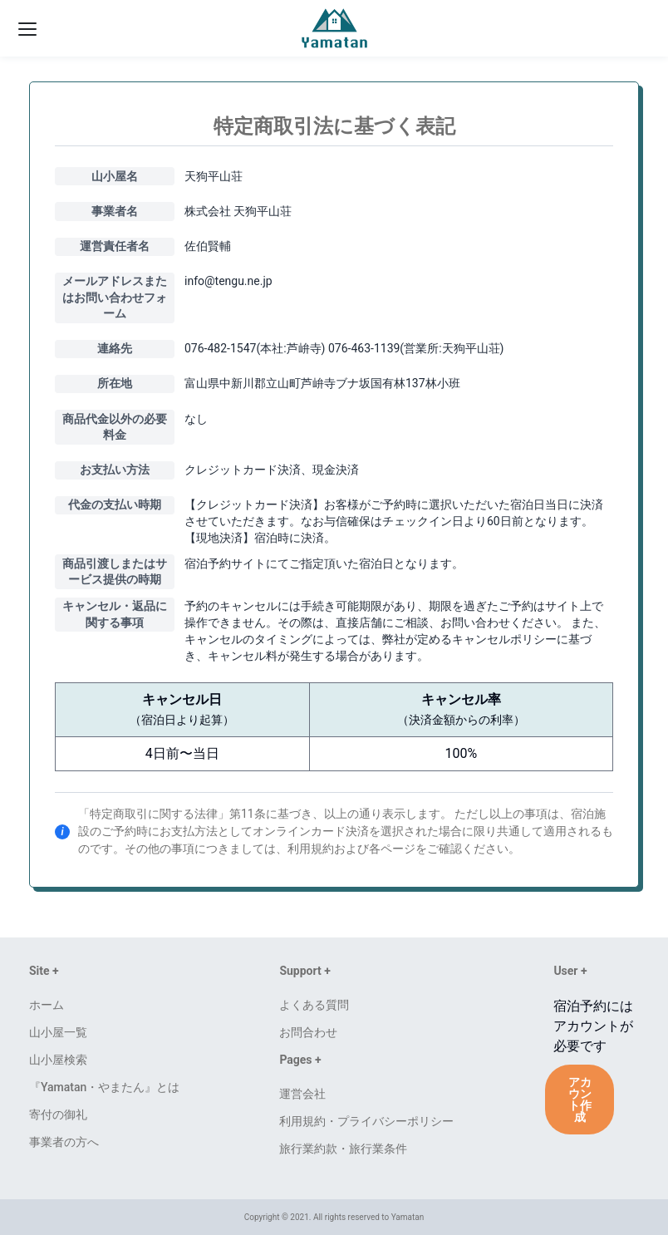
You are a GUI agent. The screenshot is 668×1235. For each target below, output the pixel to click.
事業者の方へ (64, 1142)
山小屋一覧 (58, 1032)
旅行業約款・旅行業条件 (343, 1148)
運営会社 (302, 1093)
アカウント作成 (580, 1099)
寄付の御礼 (58, 1114)
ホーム (46, 1004)
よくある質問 (314, 1004)
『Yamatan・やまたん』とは (104, 1087)
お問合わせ (308, 1032)
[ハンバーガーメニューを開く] (26, 28)
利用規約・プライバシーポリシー (366, 1121)
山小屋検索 (58, 1059)
